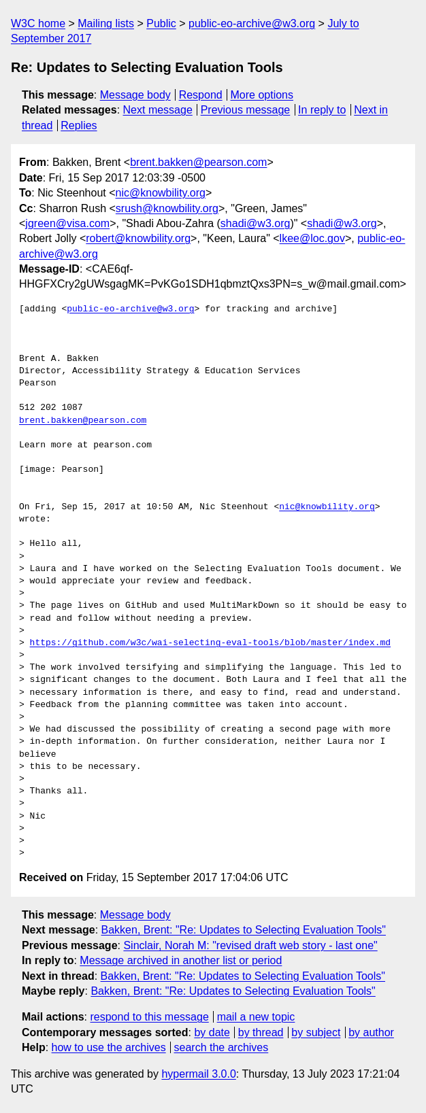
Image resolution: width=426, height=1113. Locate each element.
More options (262, 95)
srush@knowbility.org (167, 208)
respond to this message (149, 1017)
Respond (201, 95)
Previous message (246, 110)
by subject (315, 1032)
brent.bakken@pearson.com (198, 162)
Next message (158, 110)
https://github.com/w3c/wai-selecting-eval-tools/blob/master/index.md (210, 643)
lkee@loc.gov (312, 238)
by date (211, 1032)
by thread (261, 1032)
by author (371, 1032)
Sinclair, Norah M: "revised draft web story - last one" (250, 945)
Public (161, 23)
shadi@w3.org (255, 223)
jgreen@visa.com (67, 223)
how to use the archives (109, 1047)
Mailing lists (106, 23)
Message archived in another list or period (181, 960)
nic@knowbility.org (161, 193)
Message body (135, 95)
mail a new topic (256, 1017)
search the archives (221, 1047)
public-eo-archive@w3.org (252, 23)
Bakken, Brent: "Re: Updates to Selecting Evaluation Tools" (243, 930)
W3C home (38, 23)
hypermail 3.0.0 (198, 1074)
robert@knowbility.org (138, 238)
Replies (79, 125)
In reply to (322, 110)
